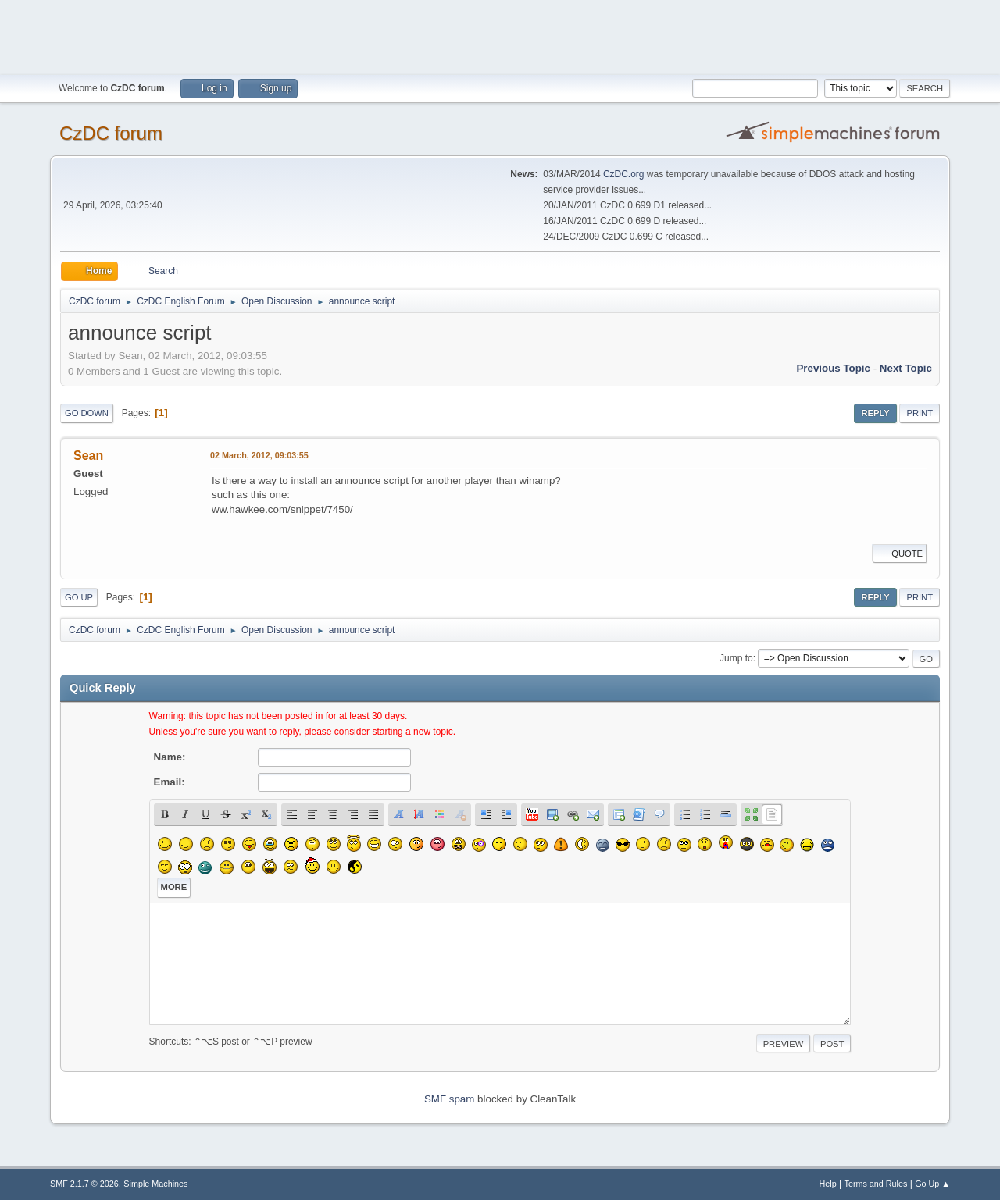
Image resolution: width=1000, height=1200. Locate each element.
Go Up (79, 597)
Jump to (736, 658)
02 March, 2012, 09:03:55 (259, 455)
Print (919, 413)
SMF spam (449, 1099)
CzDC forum (110, 133)
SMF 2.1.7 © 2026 (84, 1183)
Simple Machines (155, 1183)
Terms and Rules (876, 1183)
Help (828, 1183)
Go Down (87, 413)
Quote (899, 553)
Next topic (906, 368)
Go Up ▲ (932, 1183)
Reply (875, 413)
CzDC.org (624, 174)
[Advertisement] (500, 35)
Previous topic (833, 368)
